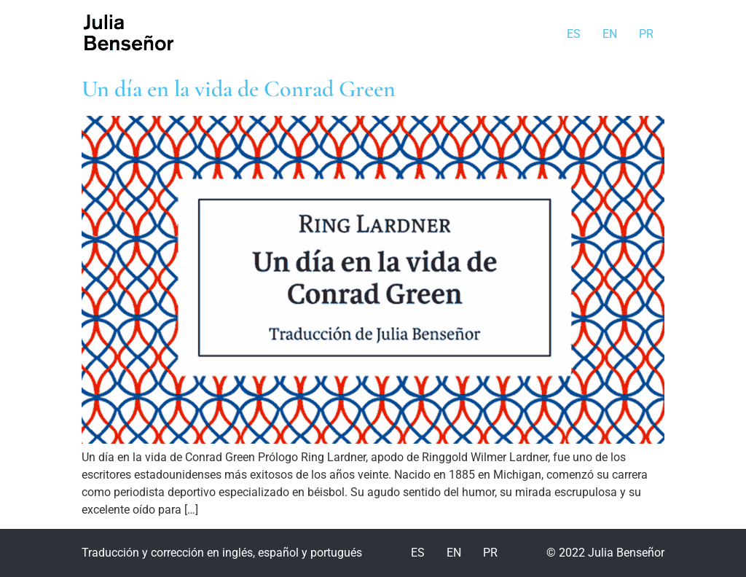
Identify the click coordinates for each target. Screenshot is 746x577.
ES (574, 34)
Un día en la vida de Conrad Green (239, 88)
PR (646, 34)
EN (609, 34)
